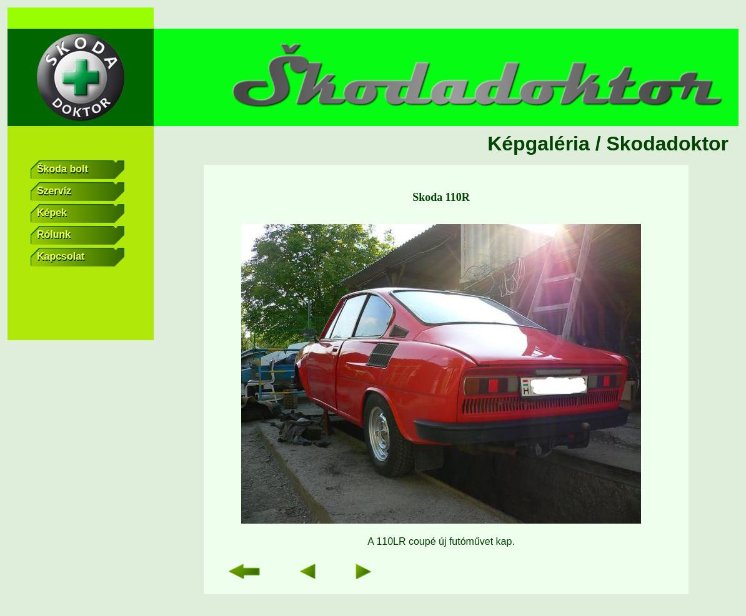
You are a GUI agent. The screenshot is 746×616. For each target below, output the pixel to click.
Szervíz (81, 191)
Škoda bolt (81, 169)
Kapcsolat (81, 257)
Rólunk (81, 235)
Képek (81, 213)
